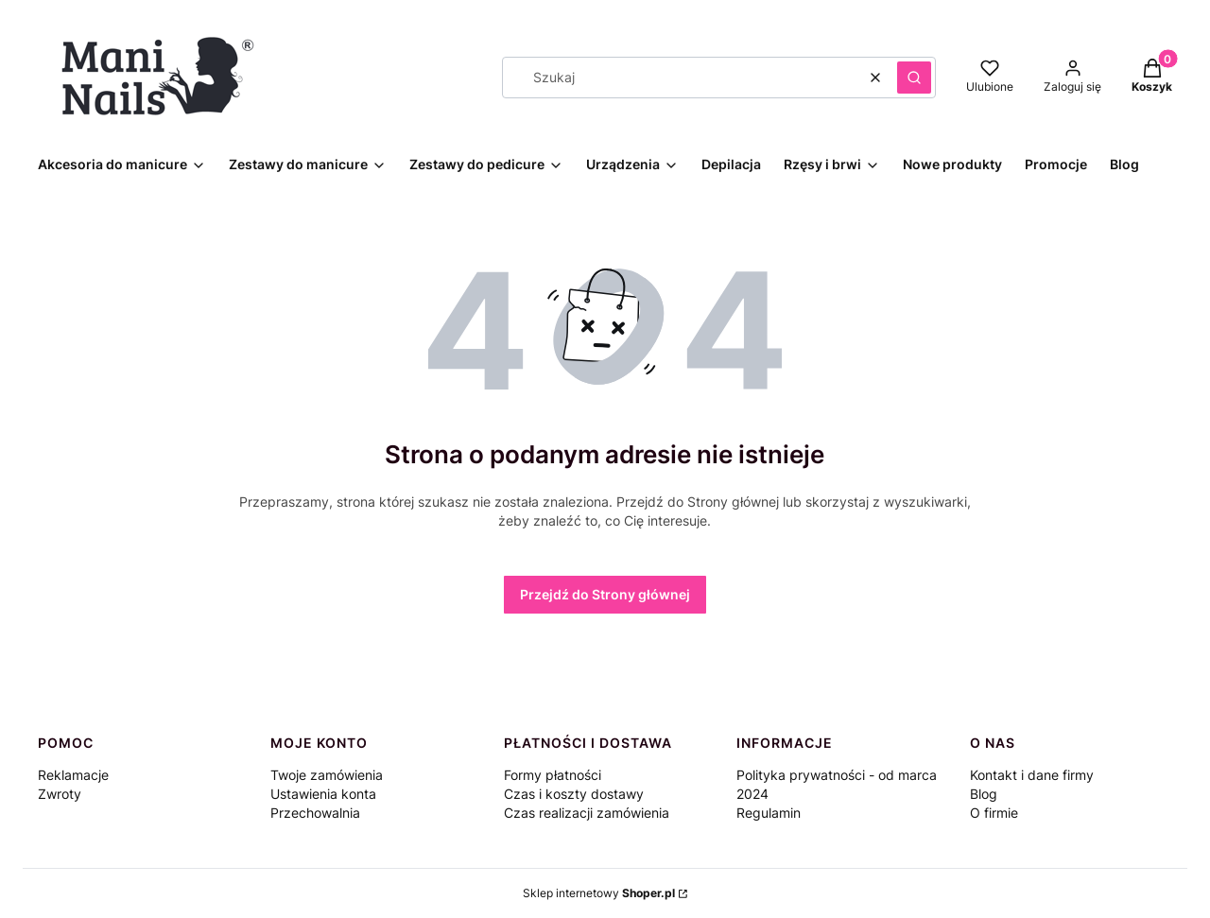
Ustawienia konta (323, 794)
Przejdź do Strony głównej (605, 594)
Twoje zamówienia (326, 775)
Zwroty (59, 794)
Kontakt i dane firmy (1032, 775)
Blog (983, 794)
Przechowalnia (315, 813)
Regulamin (768, 813)
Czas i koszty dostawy (574, 794)
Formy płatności (552, 775)
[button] (914, 77)
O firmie (994, 813)
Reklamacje (73, 775)
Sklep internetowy (599, 893)
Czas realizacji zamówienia (586, 813)
